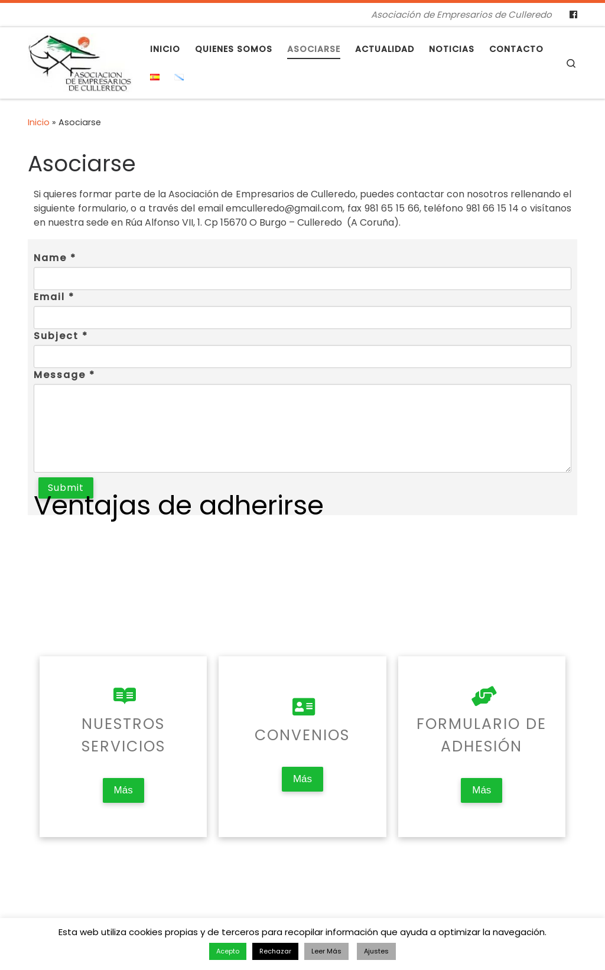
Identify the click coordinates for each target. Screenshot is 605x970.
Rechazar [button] (275, 951)
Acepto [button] (227, 951)
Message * (64, 375)
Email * (54, 297)
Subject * (61, 336)
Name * (55, 258)
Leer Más (326, 951)
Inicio (39, 122)
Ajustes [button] (376, 951)
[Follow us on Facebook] (573, 14)
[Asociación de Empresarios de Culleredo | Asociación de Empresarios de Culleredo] (80, 61)
